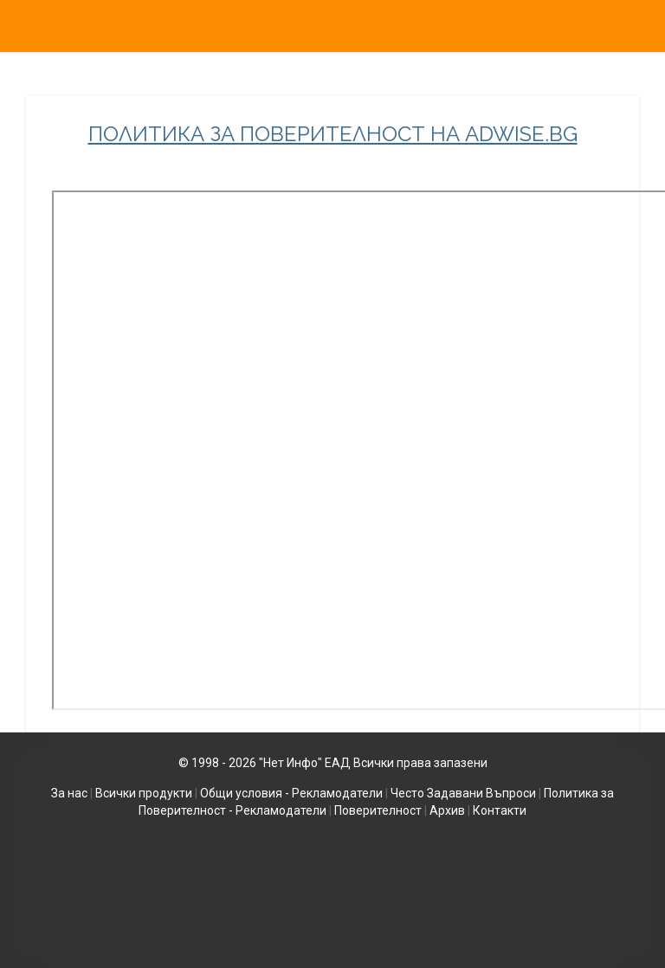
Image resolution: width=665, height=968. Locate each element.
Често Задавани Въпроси (463, 793)
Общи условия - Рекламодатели (291, 793)
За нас (69, 793)
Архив (447, 810)
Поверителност (378, 810)
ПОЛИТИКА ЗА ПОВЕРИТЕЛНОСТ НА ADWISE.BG (333, 134)
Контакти (499, 810)
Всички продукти (143, 793)
